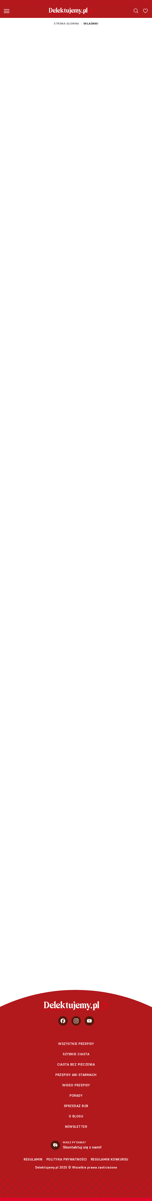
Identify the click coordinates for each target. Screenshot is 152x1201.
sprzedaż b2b (76, 1106)
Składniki (90, 23)
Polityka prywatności (66, 1159)
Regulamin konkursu (109, 1159)
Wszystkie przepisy (76, 1044)
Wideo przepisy (76, 1085)
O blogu (76, 1116)
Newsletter (76, 1126)
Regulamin (33, 1159)
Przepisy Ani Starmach (76, 1075)
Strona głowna (66, 23)
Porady (76, 1095)
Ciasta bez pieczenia (76, 1064)
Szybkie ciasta (76, 1054)
